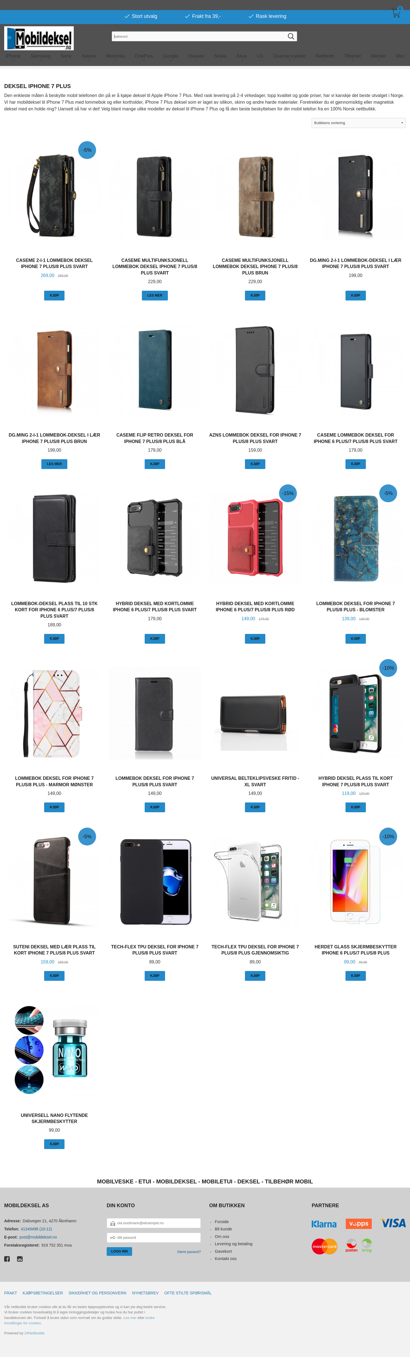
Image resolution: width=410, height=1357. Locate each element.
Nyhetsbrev (145, 1293)
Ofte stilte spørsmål (187, 1293)
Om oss (222, 1236)
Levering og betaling (233, 1243)
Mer (400, 46)
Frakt (10, 1293)
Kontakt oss (226, 1258)
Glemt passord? (189, 1252)
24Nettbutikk (34, 1333)
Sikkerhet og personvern (98, 1293)
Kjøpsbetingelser (43, 1293)
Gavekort (223, 1251)
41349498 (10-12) (36, 1229)
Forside (222, 1221)
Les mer (130, 1318)
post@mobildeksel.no (38, 1237)
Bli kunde (223, 1228)
